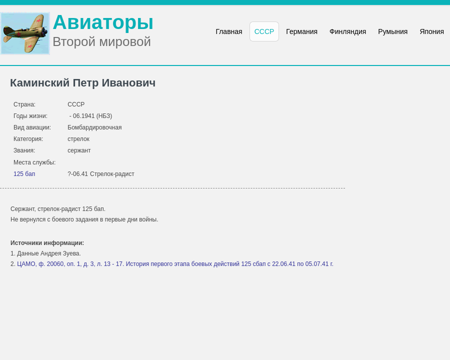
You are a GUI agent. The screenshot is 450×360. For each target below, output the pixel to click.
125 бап (24, 174)
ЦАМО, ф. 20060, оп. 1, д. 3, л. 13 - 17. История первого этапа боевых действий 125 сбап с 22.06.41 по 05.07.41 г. (175, 264)
